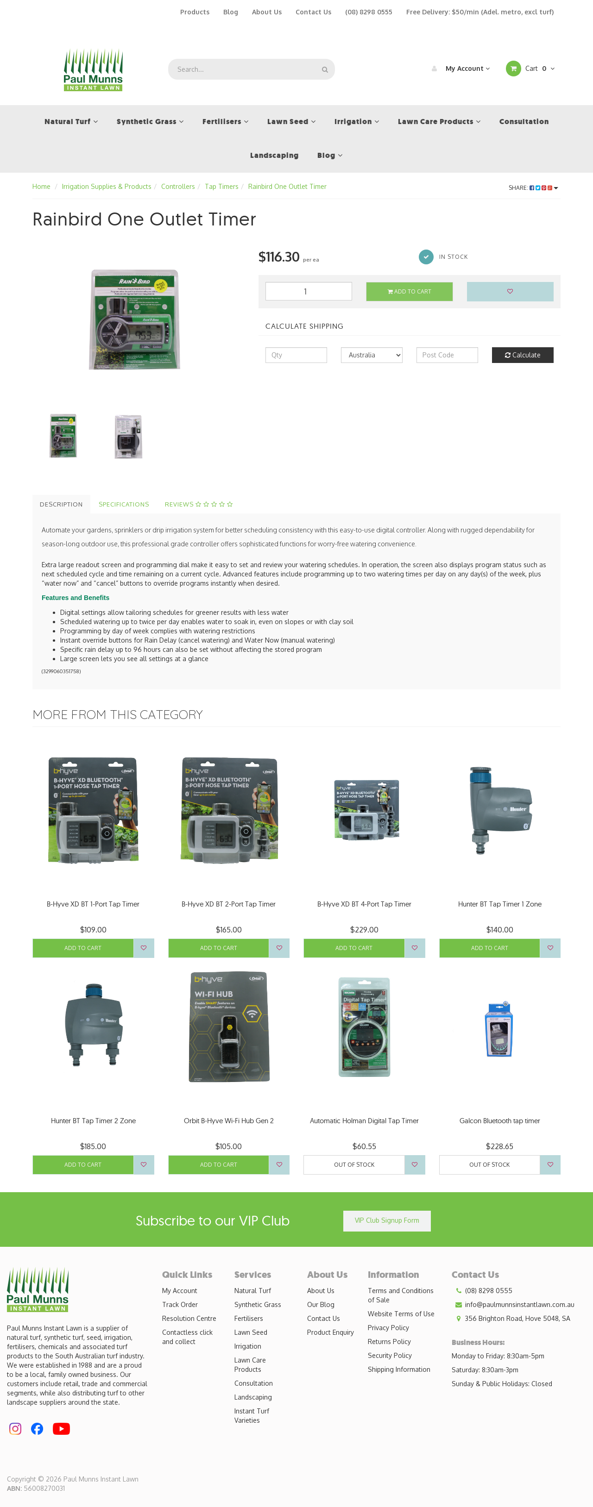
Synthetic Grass (257, 1304)
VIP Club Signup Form (387, 1220)
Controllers (178, 186)
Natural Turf (252, 1290)
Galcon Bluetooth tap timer (500, 1120)
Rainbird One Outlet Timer (287, 186)
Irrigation (247, 1346)
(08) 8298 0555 (368, 12)
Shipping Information (399, 1369)
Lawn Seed (250, 1332)
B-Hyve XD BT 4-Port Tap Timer (364, 904)
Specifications (124, 504)
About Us (267, 12)
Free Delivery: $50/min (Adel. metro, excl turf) (480, 12)
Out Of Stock (354, 1164)
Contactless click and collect (187, 1336)
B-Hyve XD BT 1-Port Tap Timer (93, 904)
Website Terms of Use (401, 1314)
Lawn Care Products (250, 1364)
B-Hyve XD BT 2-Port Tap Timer (229, 904)
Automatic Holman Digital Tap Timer (364, 1120)
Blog (230, 12)
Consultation (253, 1383)
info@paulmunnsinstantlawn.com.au (513, 1304)
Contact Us (313, 12)
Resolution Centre (189, 1318)
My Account (458, 68)
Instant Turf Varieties (251, 1415)
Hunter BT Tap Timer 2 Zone (93, 1120)
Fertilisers (248, 1318)
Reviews (199, 504)
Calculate (523, 355)
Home (41, 186)
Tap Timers (222, 186)
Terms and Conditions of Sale (401, 1295)
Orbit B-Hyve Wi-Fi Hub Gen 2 (229, 1120)
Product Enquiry (330, 1332)
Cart (530, 68)
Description (61, 504)
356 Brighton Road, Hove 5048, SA (511, 1318)
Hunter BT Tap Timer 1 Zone (500, 904)
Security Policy (390, 1355)
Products (194, 12)
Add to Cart (409, 291)
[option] (138, 317)
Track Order (180, 1304)
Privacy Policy (388, 1328)
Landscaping (253, 1397)
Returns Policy (389, 1341)
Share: (533, 187)
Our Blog (320, 1304)
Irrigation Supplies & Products (106, 186)
